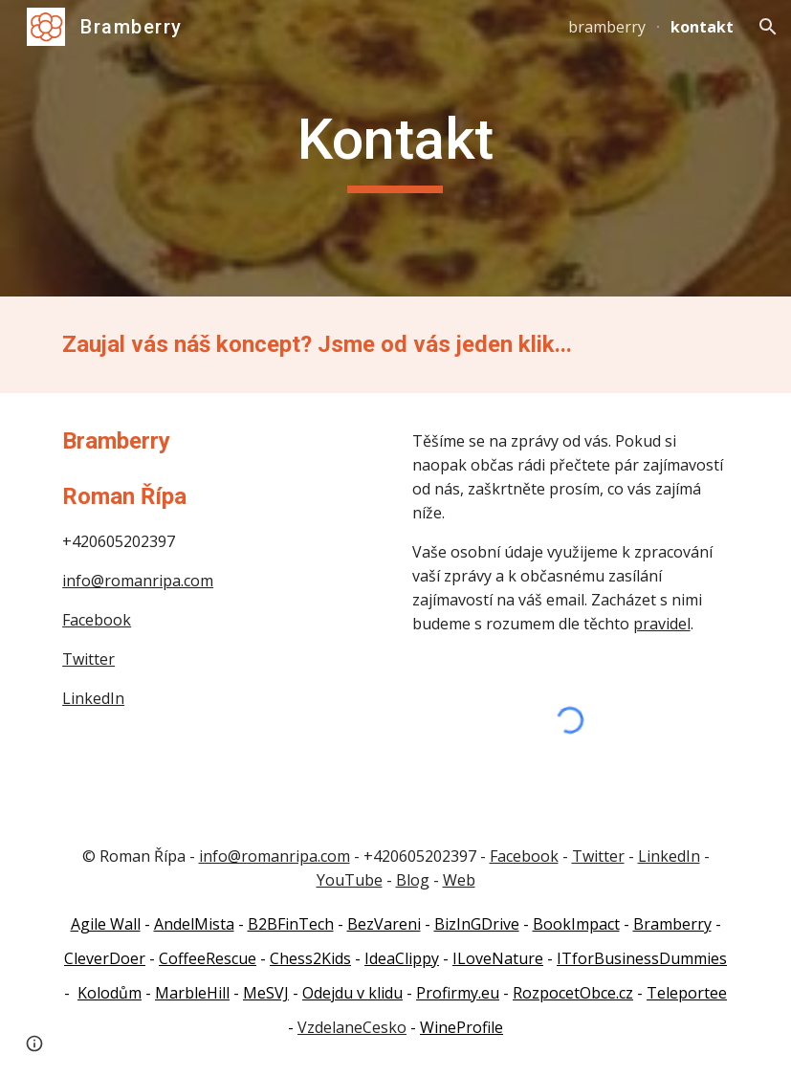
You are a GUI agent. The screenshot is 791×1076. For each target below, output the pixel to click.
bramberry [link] (607, 26)
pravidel (662, 623)
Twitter (88, 659)
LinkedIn (93, 698)
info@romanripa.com (137, 580)
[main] (395, 148)
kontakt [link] (702, 26)
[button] (768, 27)
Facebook (96, 619)
